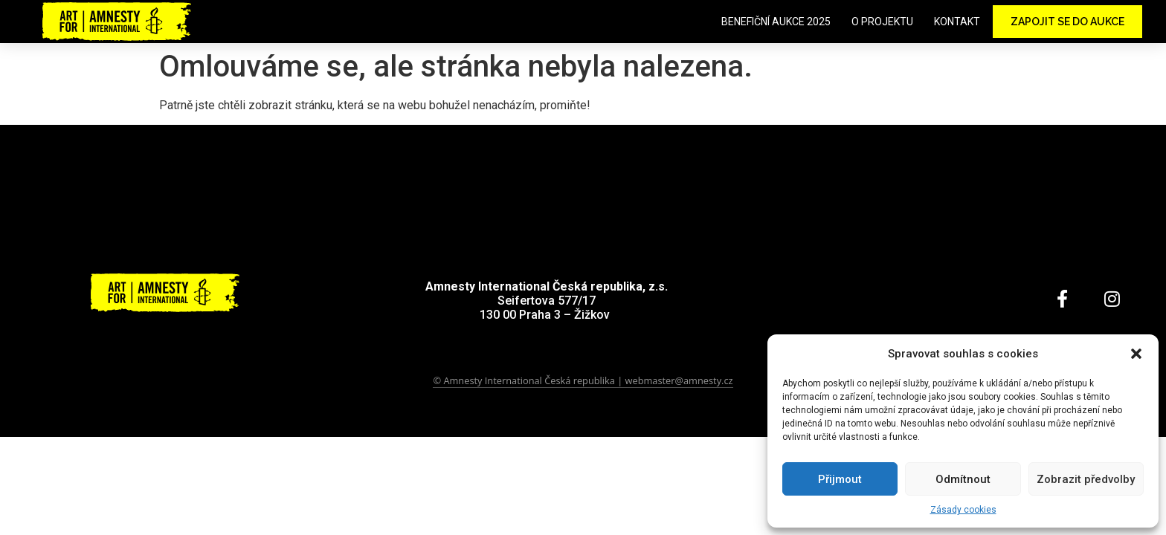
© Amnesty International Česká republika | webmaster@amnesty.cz (582, 380)
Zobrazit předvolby (1086, 479)
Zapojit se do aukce (1067, 21)
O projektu (882, 21)
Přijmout (840, 479)
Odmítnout (963, 479)
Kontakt (957, 21)
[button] (1136, 353)
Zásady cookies (963, 510)
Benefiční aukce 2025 (776, 21)
